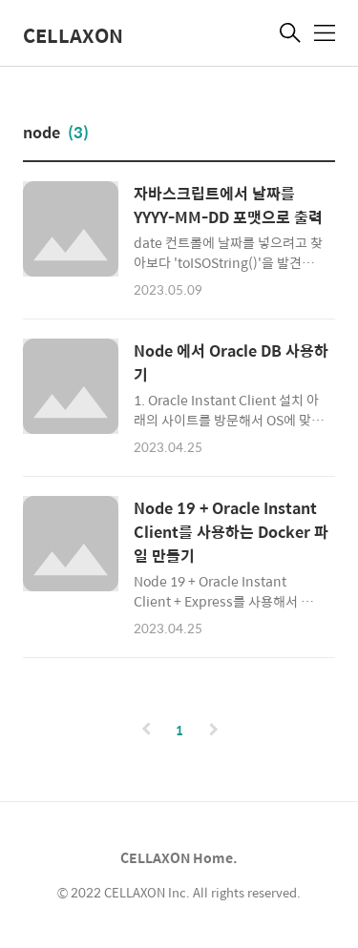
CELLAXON (73, 35)
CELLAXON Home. (179, 857)
